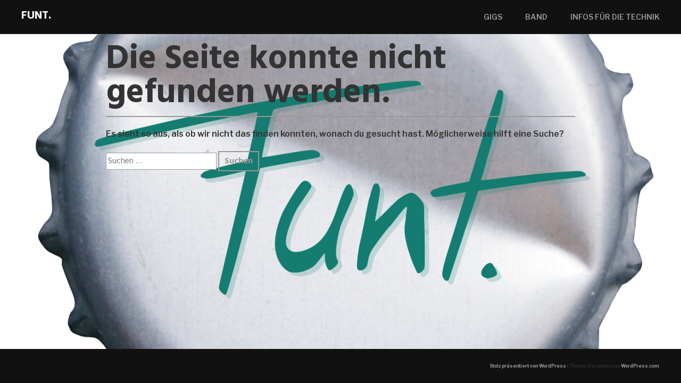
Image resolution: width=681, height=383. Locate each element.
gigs (493, 16)
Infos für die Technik (615, 16)
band (536, 16)
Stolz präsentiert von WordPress (528, 366)
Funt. (36, 15)
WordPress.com (640, 366)
